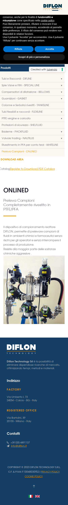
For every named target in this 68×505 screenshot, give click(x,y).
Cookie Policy (34, 476)
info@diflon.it (19, 445)
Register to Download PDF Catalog (32, 168)
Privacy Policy (50, 471)
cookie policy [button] (47, 20)
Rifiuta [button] (18, 49)
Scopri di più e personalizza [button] (34, 57)
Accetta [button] (49, 49)
